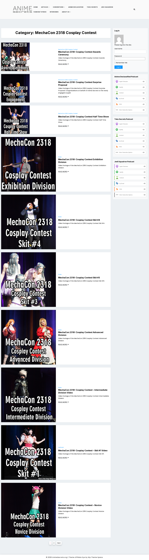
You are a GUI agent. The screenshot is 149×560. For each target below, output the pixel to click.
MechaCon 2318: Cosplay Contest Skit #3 (79, 277)
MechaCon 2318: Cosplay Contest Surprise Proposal (79, 83)
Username (118, 49)
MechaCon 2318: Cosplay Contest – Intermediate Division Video (82, 391)
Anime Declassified (75, 7)
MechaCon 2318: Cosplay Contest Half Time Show (83, 116)
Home (36, 7)
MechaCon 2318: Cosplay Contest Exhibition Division (80, 160)
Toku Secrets (92, 7)
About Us (65, 12)
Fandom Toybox (40, 12)
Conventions (58, 7)
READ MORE (63, 64)
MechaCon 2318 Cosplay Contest (68, 49)
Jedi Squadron (107, 7)
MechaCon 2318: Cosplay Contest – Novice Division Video (80, 506)
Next (59, 543)
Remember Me (120, 63)
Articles (44, 7)
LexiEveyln (61, 447)
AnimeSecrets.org (59, 557)
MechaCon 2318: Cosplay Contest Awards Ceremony (79, 53)
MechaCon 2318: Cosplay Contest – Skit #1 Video (82, 450)
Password (118, 56)
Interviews (54, 12)
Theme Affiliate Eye (77, 557)
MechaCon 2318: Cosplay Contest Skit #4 (79, 220)
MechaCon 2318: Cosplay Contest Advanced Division (80, 333)
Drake (59, 157)
